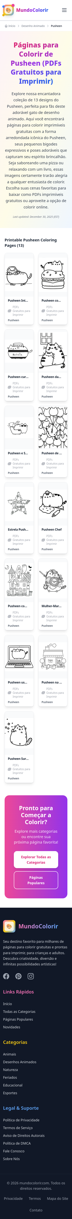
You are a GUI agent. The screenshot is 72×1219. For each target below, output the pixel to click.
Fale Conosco (13, 1151)
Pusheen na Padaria (56, 682)
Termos (35, 1198)
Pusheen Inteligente (22, 300)
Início (10, 26)
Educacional (12, 1085)
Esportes (10, 1093)
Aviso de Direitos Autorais (24, 1135)
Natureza (10, 1069)
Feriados (10, 1077)
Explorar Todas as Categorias (36, 860)
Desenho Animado (33, 26)
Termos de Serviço (18, 1127)
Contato (36, 1210)
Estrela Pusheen (19, 529)
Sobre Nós (11, 1158)
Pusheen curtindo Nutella (26, 377)
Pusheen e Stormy (21, 453)
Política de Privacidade (21, 1120)
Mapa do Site (57, 1198)
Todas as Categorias (19, 1011)
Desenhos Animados (19, 1062)
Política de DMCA (17, 1143)
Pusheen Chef (52, 529)
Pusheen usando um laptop (28, 682)
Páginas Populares (36, 880)
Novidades (11, 1027)
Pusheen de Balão (54, 453)
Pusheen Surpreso (21, 759)
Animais (9, 1054)
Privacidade (13, 1198)
